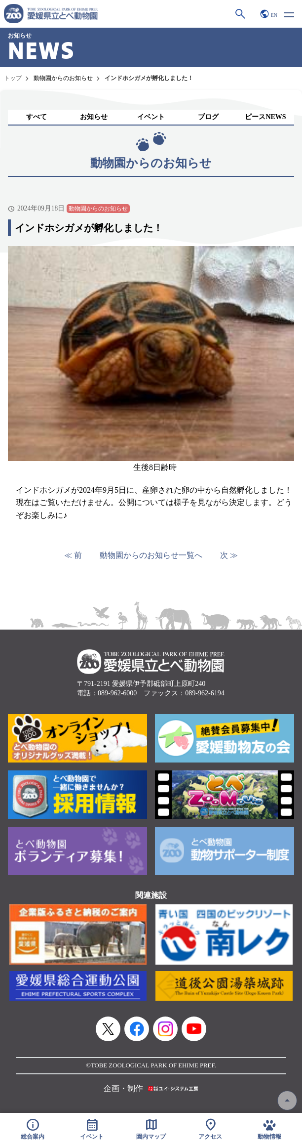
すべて (36, 117)
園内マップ (151, 1129)
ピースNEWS (265, 117)
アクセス (210, 1129)
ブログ (208, 117)
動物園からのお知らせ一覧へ (151, 555)
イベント (151, 117)
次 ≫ (229, 555)
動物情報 (270, 1129)
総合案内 (32, 1129)
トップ (13, 78)
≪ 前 (73, 555)
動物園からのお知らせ (63, 78)
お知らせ (94, 117)
